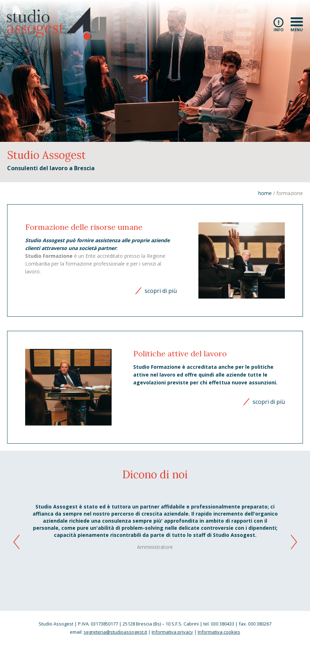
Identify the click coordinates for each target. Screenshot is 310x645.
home (265, 193)
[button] (294, 543)
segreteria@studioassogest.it (115, 632)
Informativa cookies (219, 632)
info (278, 24)
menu (297, 24)
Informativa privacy (172, 632)
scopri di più (161, 291)
